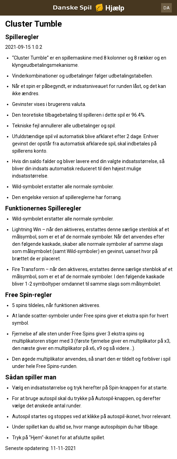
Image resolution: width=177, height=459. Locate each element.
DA (167, 7)
